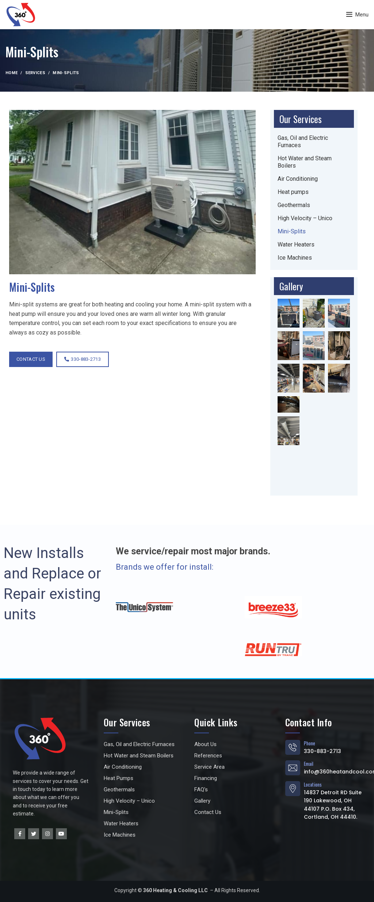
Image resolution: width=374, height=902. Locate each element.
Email (309, 763)
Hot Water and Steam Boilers (305, 162)
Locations (313, 784)
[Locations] (292, 788)
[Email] (292, 767)
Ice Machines (295, 257)
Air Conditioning (298, 178)
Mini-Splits (292, 231)
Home (11, 72)
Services (35, 72)
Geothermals (294, 205)
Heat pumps (293, 191)
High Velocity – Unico (305, 218)
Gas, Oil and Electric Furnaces (303, 141)
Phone (310, 743)
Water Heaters (296, 244)
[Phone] (292, 747)
